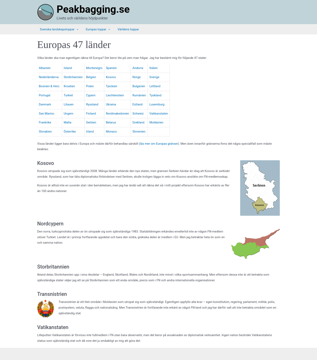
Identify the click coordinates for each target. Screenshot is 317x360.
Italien (154, 68)
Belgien (91, 77)
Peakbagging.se (93, 9)
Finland (91, 113)
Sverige (155, 77)
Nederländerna (49, 77)
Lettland (155, 86)
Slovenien (139, 131)
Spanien (111, 68)
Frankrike (45, 122)
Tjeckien (111, 86)
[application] (74, 29)
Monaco (111, 131)
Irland (90, 131)
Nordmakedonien (117, 113)
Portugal (44, 95)
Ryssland (92, 104)
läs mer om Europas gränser (159, 143)
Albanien (45, 68)
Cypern (91, 95)
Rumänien (139, 95)
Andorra (138, 68)
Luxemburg (157, 104)
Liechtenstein (115, 95)
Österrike (70, 131)
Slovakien (45, 131)
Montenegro (94, 68)
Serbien (91, 122)
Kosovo (111, 77)
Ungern (68, 113)
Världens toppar (123, 29)
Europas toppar (94, 29)
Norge (137, 77)
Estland (138, 104)
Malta (67, 122)
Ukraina (111, 104)
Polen (90, 86)
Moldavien (157, 122)
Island (68, 68)
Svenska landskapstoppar (56, 29)
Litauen (69, 104)
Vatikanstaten (159, 113)
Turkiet (68, 95)
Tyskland (156, 95)
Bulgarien (139, 86)
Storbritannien (73, 77)
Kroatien (69, 86)
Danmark (45, 104)
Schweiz (138, 113)
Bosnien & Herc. (49, 86)
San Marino (46, 113)
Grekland (139, 122)
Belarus (111, 122)
